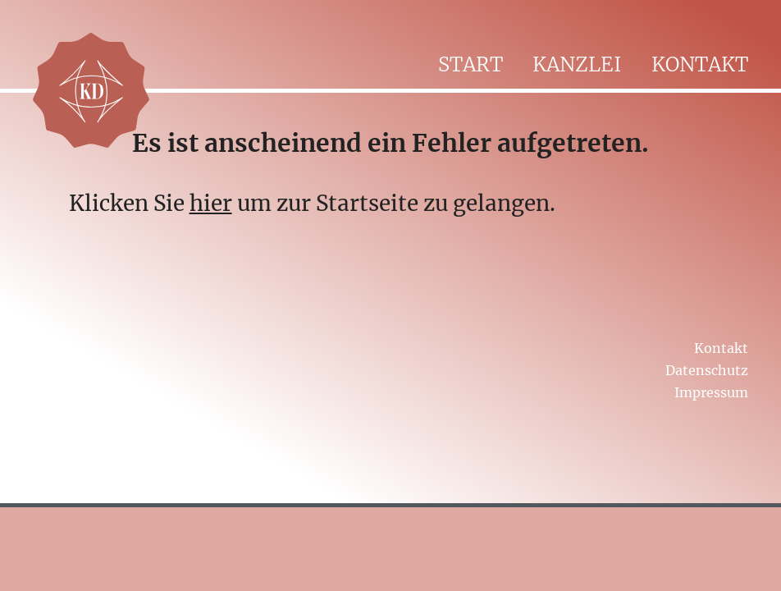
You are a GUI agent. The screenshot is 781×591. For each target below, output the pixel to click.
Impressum (711, 392)
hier (211, 203)
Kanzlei (577, 64)
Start (470, 64)
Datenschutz (706, 370)
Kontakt (699, 64)
